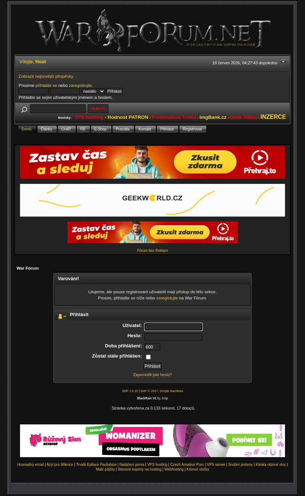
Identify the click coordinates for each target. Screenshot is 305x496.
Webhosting (174, 469)
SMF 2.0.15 (130, 391)
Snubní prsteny (240, 465)
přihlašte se (46, 85)
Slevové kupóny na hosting (140, 469)
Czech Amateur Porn (187, 465)
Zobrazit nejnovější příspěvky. (46, 76)
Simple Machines (171, 391)
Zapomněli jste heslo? (152, 374)
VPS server (216, 465)
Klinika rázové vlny (271, 465)
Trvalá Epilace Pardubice (96, 465)
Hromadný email (30, 465)
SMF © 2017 (149, 391)
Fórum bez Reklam (152, 251)
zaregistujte (167, 297)
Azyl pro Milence (60, 465)
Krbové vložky (198, 469)
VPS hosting (157, 465)
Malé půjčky (105, 469)
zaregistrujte (80, 85)
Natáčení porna (131, 465)
